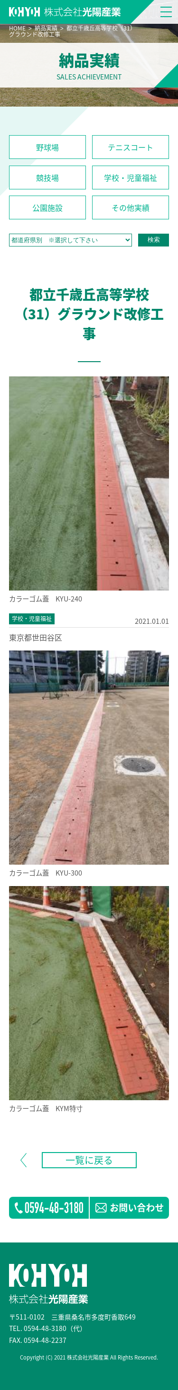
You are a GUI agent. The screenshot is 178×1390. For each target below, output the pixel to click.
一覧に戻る (89, 1160)
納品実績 (46, 28)
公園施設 (47, 207)
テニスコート (130, 147)
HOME (17, 28)
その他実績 (131, 207)
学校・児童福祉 (130, 177)
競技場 (47, 177)
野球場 (47, 147)
